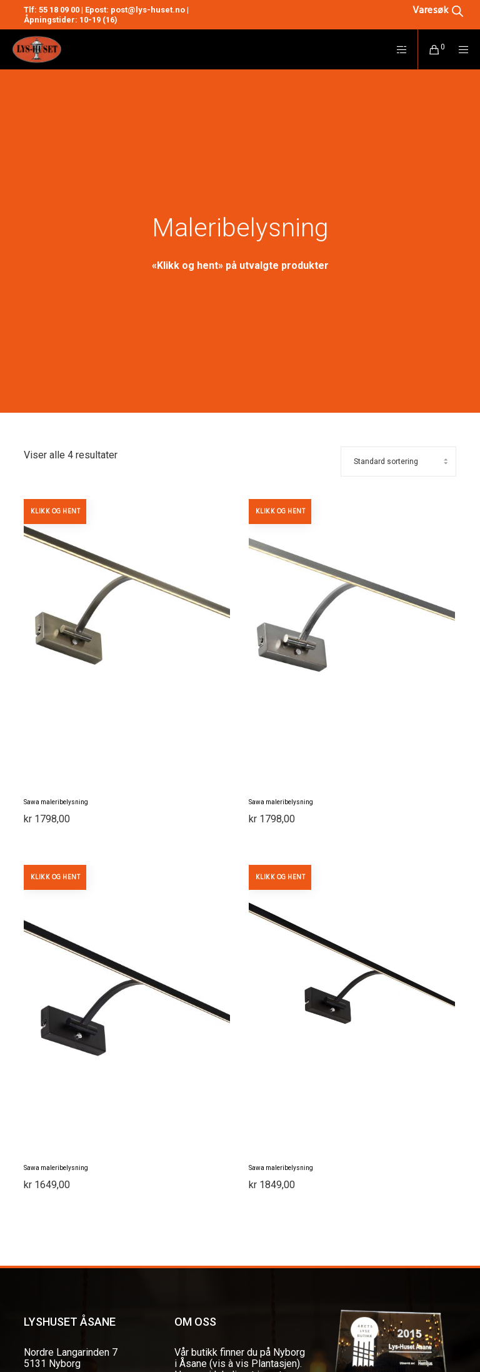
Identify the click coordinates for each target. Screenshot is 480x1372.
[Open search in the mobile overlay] (418, 10)
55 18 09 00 (59, 9)
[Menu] (459, 49)
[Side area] (397, 49)
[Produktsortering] (398, 461)
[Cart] (429, 49)
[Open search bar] (438, 10)
